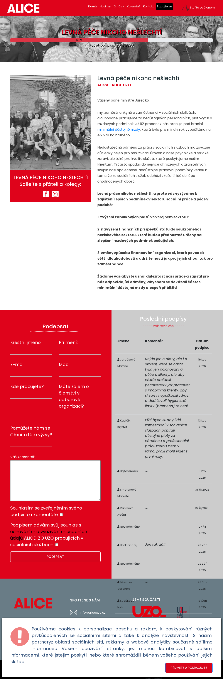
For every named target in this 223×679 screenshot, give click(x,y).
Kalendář (133, 6)
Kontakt (148, 6)
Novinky (105, 6)
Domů (92, 6)
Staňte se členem (202, 7)
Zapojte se (164, 6)
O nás (118, 6)
